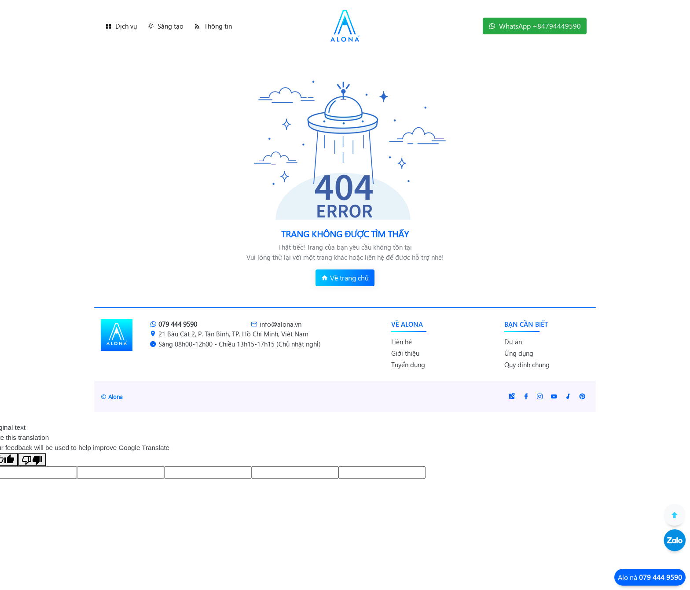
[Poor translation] (32, 459)
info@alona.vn (276, 324)
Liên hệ (401, 341)
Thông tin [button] (213, 26)
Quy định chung (527, 364)
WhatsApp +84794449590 (534, 25)
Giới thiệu (405, 353)
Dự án (513, 341)
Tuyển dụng (408, 364)
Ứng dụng (518, 353)
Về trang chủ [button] (345, 277)
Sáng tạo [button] (165, 26)
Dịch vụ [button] (121, 26)
